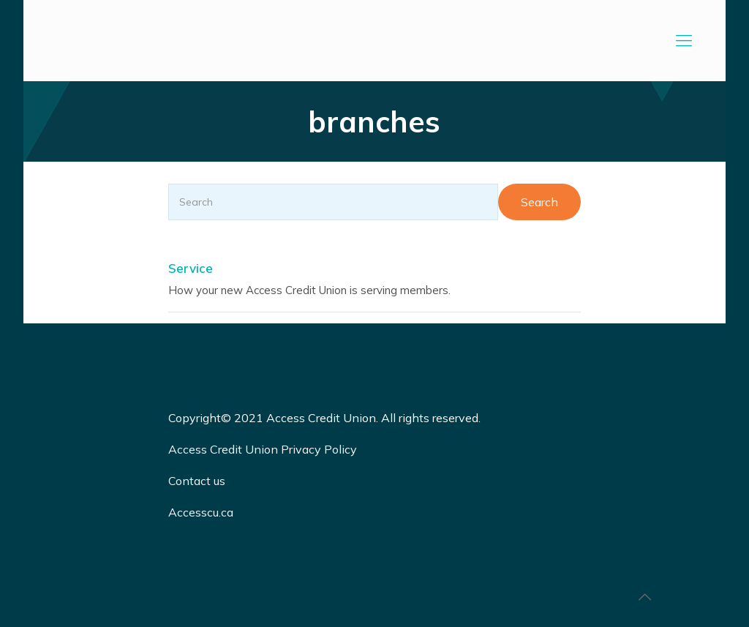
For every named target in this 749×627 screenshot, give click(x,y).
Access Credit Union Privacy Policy (262, 449)
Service (190, 268)
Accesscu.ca (200, 512)
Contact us (198, 480)
